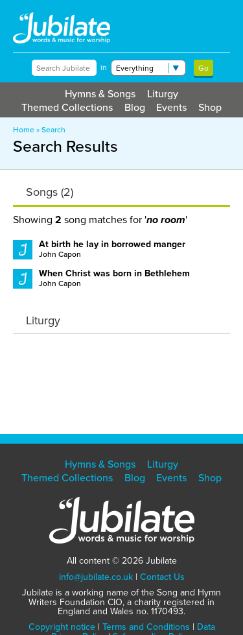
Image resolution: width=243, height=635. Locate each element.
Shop (210, 107)
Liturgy (162, 93)
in (103, 67)
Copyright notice (62, 627)
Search (53, 130)
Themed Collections (67, 107)
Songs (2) (49, 192)
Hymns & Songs (100, 93)
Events (171, 107)
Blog (134, 107)
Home (23, 130)
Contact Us (162, 577)
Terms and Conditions (146, 627)
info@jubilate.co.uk (96, 577)
